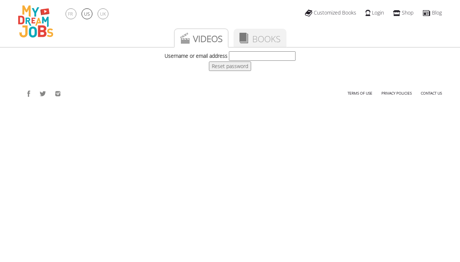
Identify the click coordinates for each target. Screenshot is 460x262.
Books (266, 39)
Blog (432, 12)
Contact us (431, 93)
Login (374, 12)
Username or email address (195, 55)
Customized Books (330, 12)
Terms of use (360, 93)
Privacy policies (396, 93)
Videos (207, 39)
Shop (403, 12)
